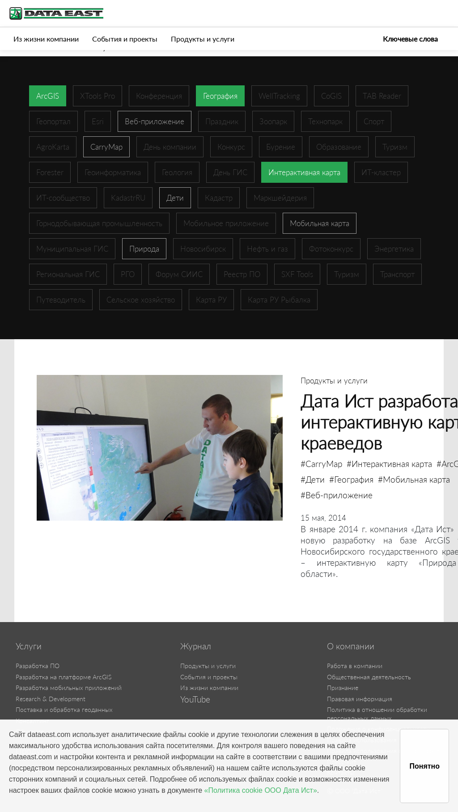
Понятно (424, 766)
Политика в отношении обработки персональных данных (377, 714)
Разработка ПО (37, 665)
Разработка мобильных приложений (69, 687)
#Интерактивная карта (389, 464)
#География (351, 479)
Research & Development (50, 699)
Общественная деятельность (369, 677)
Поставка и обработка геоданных (64, 709)
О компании (350, 646)
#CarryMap (321, 464)
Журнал (195, 646)
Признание (342, 687)
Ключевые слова (410, 38)
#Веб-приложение (337, 495)
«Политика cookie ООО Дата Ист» (260, 790)
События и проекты (124, 38)
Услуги (29, 646)
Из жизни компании (46, 38)
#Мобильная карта (414, 479)
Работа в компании (354, 665)
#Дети (313, 479)
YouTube (195, 699)
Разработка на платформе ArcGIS (63, 677)
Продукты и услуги (202, 38)
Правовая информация (359, 699)
